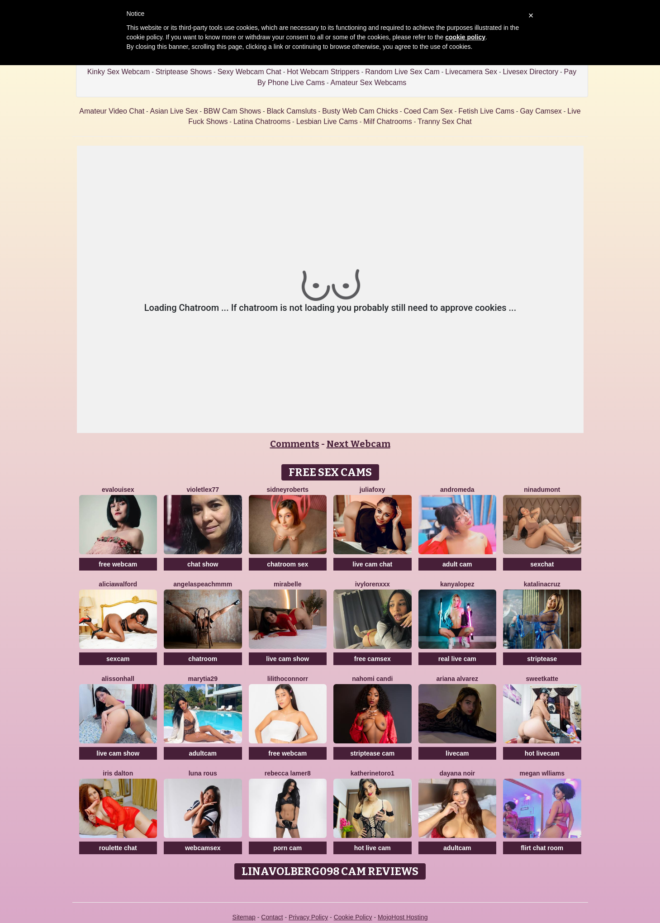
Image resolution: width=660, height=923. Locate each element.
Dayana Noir (457, 773)
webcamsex (203, 848)
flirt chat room (542, 848)
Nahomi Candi (372, 678)
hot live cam (372, 848)
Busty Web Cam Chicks (360, 111)
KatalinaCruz (542, 584)
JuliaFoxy (372, 489)
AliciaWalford (118, 584)
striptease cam (372, 753)
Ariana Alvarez (457, 678)
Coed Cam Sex (428, 111)
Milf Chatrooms (387, 121)
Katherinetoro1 (372, 773)
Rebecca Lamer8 (288, 773)
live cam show (287, 658)
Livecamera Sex (471, 72)
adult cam (457, 564)
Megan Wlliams (542, 773)
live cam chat (372, 564)
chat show (202, 564)
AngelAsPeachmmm (202, 584)
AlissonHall (118, 678)
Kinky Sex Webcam (118, 72)
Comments (294, 443)
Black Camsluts (291, 111)
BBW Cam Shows (232, 111)
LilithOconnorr (287, 678)
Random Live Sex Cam (402, 72)
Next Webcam (358, 443)
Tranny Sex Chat (444, 121)
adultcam (203, 753)
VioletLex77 (202, 489)
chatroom (202, 658)
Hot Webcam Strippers (323, 72)
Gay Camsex (540, 111)
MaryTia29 (203, 678)
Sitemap (244, 917)
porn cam (287, 848)
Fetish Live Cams (486, 111)
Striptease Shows (184, 72)
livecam (457, 753)
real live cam (457, 658)
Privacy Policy (308, 917)
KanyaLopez (457, 584)
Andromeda (457, 489)
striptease (542, 658)
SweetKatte (542, 678)
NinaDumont (542, 489)
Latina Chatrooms (261, 121)
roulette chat (118, 848)
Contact (272, 917)
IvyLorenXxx (372, 584)
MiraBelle (287, 584)
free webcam (118, 564)
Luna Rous (203, 773)
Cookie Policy (353, 917)
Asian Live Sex (174, 111)
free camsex (372, 658)
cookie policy (465, 37)
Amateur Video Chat (111, 111)
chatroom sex (287, 564)
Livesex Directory (530, 72)
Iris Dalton (118, 773)
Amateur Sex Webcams (369, 82)
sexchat (542, 564)
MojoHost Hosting (403, 917)
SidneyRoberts (287, 489)
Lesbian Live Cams (327, 121)
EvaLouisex (118, 489)
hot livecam (542, 753)
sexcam (117, 658)
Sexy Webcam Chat (249, 72)
